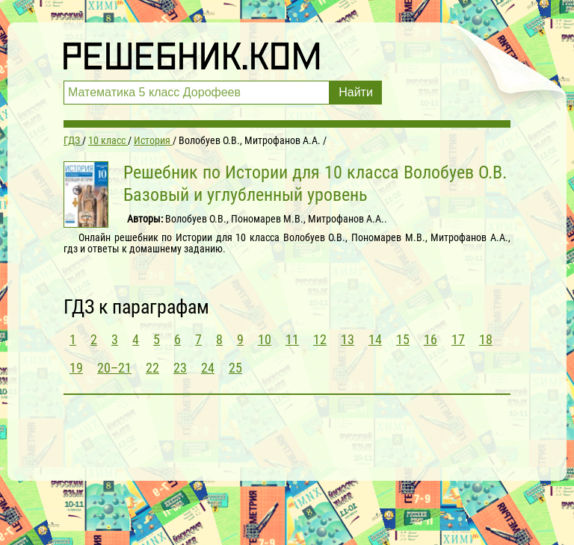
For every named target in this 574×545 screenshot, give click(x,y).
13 (347, 339)
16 (430, 339)
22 (152, 368)
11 (292, 339)
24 (208, 368)
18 (486, 339)
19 (76, 368)
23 (180, 368)
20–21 (114, 368)
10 (264, 339)
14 (375, 339)
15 (403, 339)
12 (320, 339)
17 (458, 339)
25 (235, 368)
